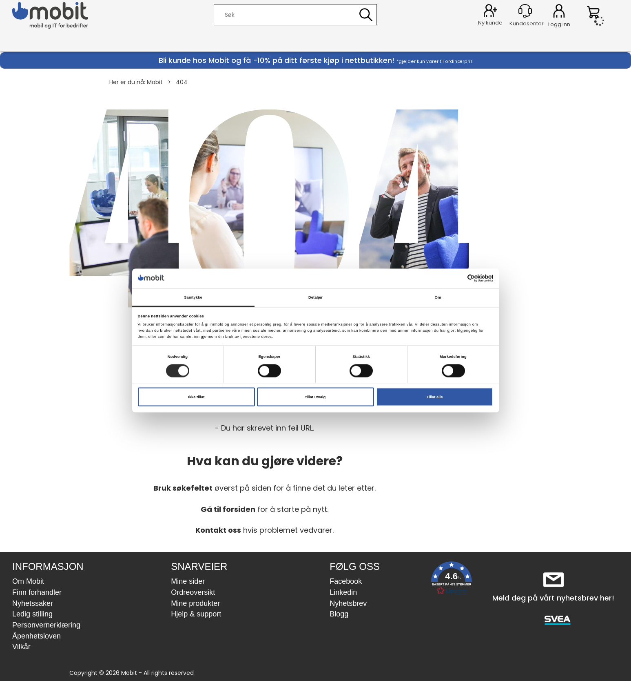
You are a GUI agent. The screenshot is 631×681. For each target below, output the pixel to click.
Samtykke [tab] (193, 297)
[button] (451, 580)
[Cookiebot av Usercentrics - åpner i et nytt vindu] (457, 278)
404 (182, 82)
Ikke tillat (196, 397)
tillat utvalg (315, 397)
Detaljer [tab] (315, 297)
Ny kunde (490, 23)
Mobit (155, 82)
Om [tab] (438, 297)
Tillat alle (435, 397)
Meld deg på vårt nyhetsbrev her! (553, 598)
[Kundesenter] (525, 11)
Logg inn (559, 12)
